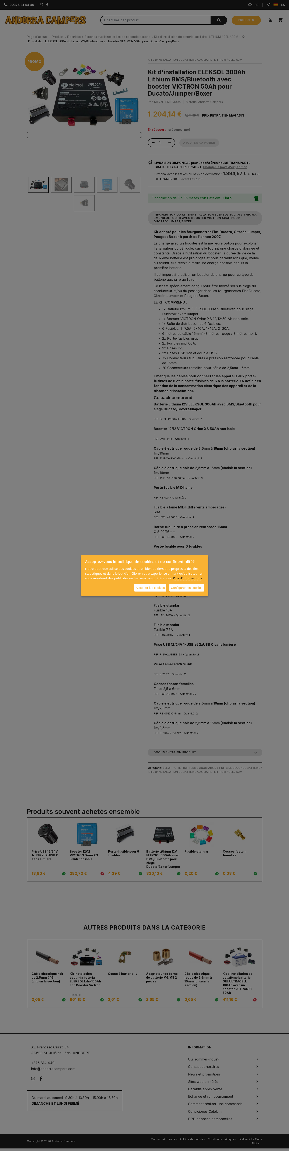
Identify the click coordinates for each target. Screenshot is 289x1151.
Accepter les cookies (150, 587)
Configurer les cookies (186, 587)
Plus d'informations (187, 578)
